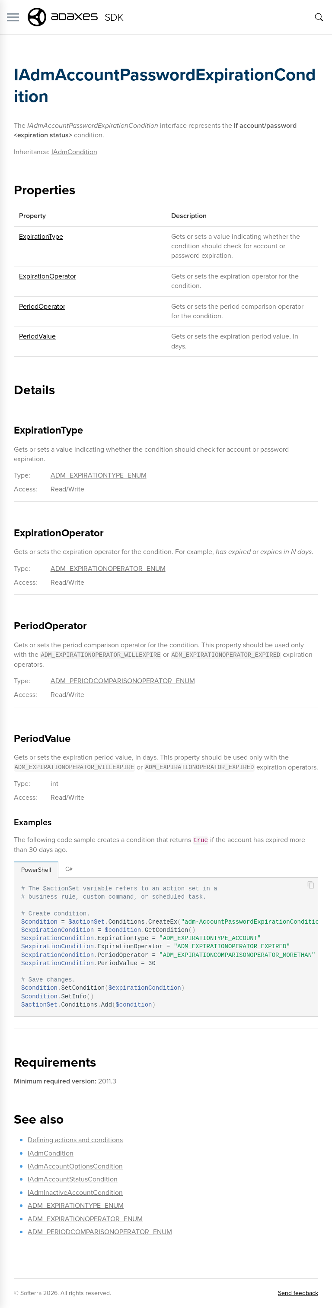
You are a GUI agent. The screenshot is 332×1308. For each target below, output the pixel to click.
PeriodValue (37, 336)
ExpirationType (41, 236)
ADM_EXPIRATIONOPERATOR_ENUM (108, 568)
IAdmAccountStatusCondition (73, 1179)
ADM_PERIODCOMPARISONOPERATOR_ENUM (123, 681)
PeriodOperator (42, 306)
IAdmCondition (74, 152)
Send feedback (298, 1293)
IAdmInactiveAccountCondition (75, 1192)
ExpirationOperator (47, 276)
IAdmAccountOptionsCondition (75, 1166)
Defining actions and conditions (75, 1140)
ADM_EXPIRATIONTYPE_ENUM (99, 475)
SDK (114, 17)
